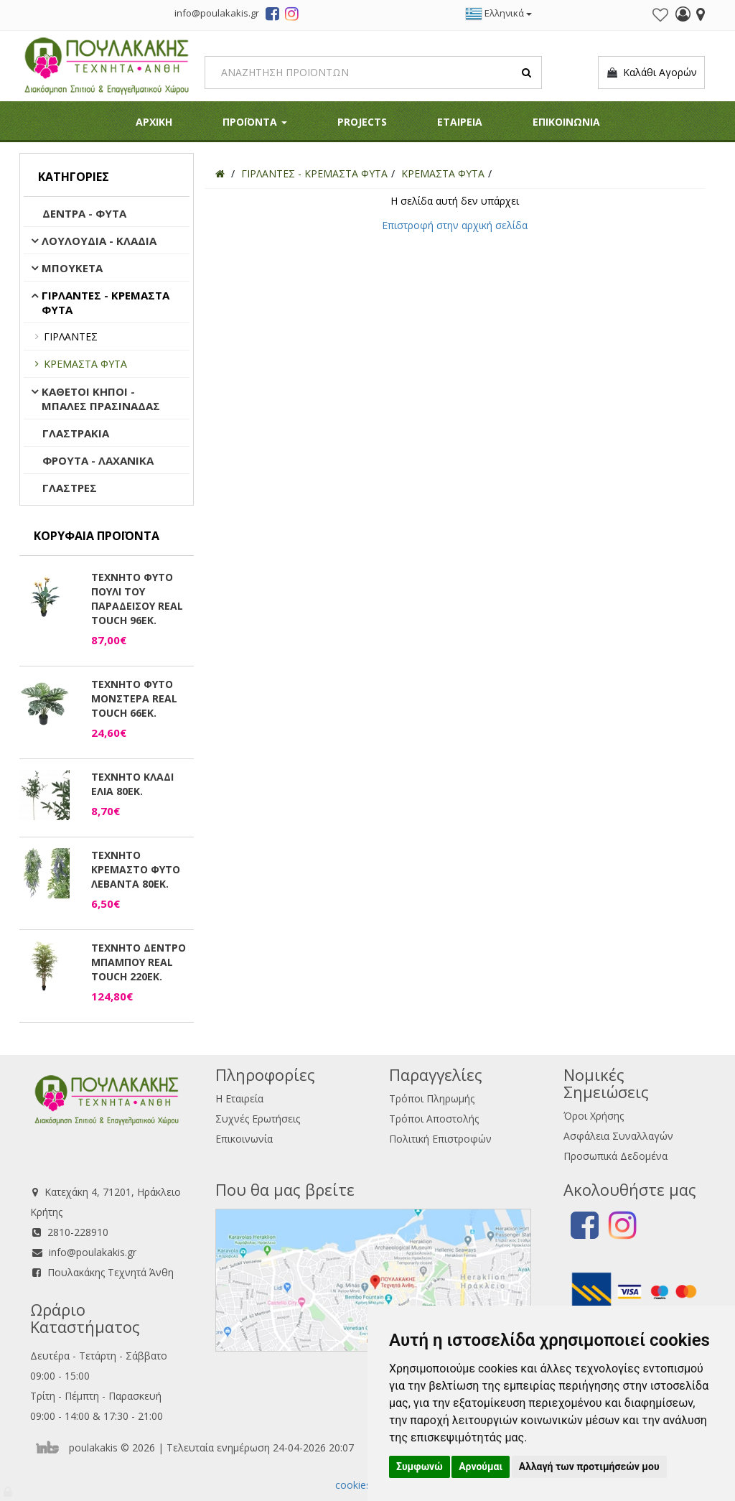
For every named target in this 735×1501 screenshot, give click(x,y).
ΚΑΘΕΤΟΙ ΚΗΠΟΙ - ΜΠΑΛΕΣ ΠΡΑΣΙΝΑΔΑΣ (101, 398)
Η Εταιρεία (239, 1098)
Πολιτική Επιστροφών (440, 1139)
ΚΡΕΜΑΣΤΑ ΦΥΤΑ (85, 364)
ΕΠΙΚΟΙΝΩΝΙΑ (566, 122)
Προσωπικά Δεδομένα (615, 1156)
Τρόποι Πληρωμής (431, 1098)
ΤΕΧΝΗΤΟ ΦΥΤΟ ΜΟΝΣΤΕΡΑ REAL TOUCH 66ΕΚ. (134, 698)
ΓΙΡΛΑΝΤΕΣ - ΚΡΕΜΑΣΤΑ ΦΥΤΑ (105, 302)
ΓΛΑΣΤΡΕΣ (69, 487)
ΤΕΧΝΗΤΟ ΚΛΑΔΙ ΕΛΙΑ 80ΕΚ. (132, 784)
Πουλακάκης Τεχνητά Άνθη (110, 1272)
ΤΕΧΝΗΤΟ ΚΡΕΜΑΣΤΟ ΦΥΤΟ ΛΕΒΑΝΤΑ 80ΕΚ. (135, 869)
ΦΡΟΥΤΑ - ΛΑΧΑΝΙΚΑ (98, 460)
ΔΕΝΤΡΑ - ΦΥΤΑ (84, 213)
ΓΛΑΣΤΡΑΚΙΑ (75, 433)
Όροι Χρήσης (593, 1116)
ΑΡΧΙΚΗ (154, 122)
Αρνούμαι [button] (480, 1466)
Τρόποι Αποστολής (434, 1118)
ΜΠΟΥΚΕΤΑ (72, 268)
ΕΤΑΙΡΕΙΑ (459, 122)
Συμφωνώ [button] (419, 1466)
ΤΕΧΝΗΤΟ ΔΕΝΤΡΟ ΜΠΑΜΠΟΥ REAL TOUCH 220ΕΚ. (138, 962)
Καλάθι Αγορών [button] (651, 72)
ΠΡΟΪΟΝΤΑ (255, 122)
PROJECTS (362, 122)
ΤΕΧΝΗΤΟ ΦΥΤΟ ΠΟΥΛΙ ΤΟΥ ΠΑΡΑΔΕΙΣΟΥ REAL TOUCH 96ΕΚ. (137, 598)
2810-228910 (77, 1232)
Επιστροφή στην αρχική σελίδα (455, 225)
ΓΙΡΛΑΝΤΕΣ (71, 336)
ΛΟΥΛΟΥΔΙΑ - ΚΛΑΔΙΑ (99, 240)
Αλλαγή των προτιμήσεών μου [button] (589, 1466)
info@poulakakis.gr (92, 1252)
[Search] (373, 72)
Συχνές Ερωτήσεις (257, 1118)
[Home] (220, 173)
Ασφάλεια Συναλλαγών (618, 1136)
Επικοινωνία (244, 1139)
